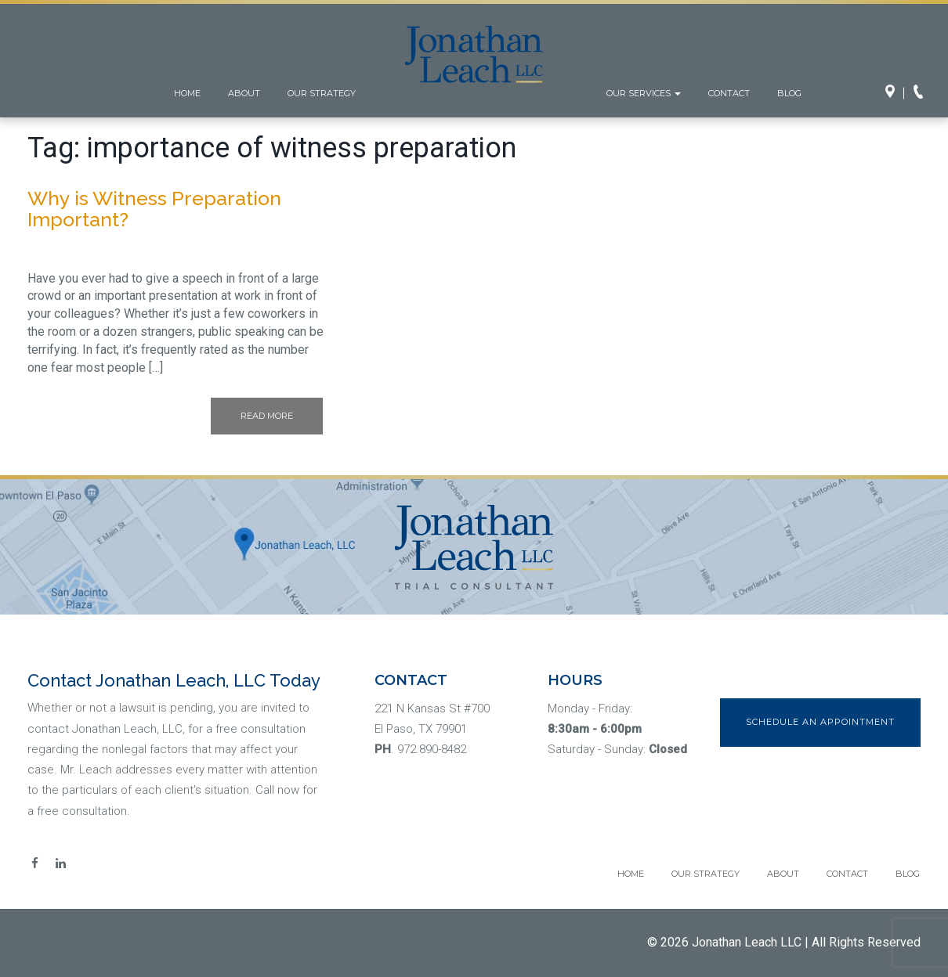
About (244, 93)
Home (187, 93)
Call (923, 93)
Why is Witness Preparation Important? (154, 209)
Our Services (643, 93)
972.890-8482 (431, 749)
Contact (729, 93)
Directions (894, 93)
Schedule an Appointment (820, 721)
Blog (789, 93)
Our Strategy (322, 93)
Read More (267, 415)
